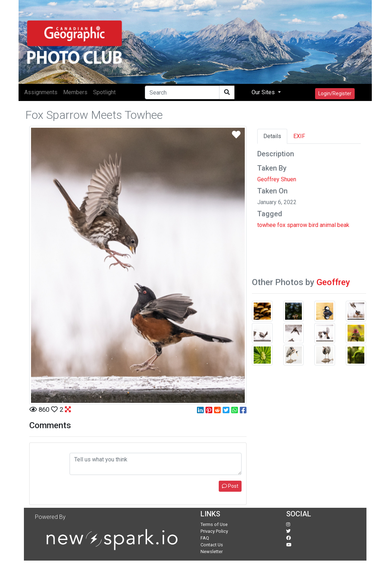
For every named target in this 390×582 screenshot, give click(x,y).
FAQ (205, 538)
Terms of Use (214, 524)
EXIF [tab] (299, 136)
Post (230, 486)
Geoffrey (333, 282)
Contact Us (212, 544)
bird (313, 225)
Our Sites (264, 92)
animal (328, 225)
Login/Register (334, 93)
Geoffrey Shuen (276, 179)
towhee (266, 225)
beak (343, 225)
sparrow (297, 225)
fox (281, 225)
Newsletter (212, 551)
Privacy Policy (214, 531)
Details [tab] (272, 136)
